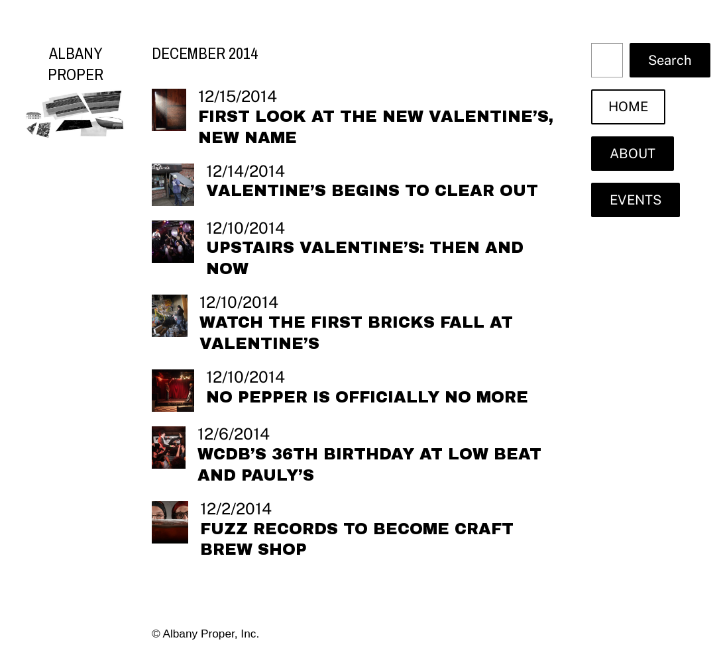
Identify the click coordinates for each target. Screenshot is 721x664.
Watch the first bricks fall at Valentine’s (356, 333)
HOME (628, 107)
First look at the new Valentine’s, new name (375, 127)
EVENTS (635, 200)
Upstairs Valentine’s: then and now (365, 258)
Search (670, 60)
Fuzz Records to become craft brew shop (357, 539)
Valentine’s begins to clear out (372, 190)
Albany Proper (75, 63)
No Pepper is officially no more (367, 397)
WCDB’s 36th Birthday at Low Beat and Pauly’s (369, 465)
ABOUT (632, 154)
